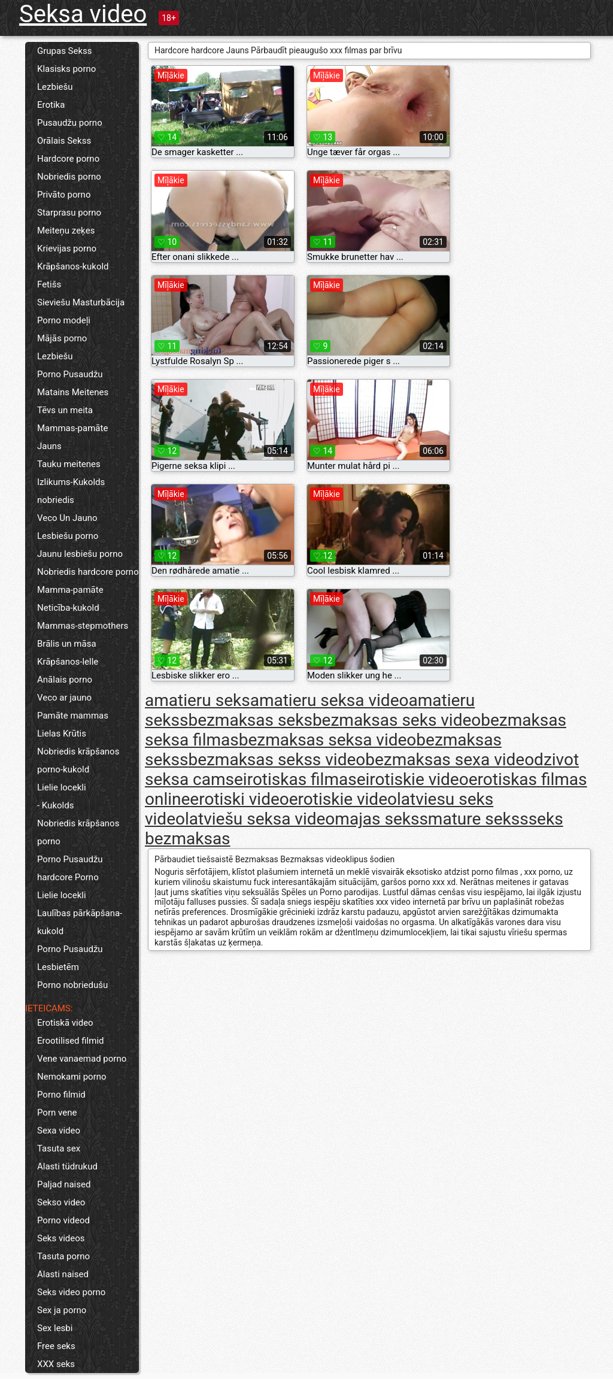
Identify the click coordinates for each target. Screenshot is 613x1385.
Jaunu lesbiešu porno (80, 553)
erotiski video (239, 799)
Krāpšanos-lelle (67, 661)
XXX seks (56, 1364)
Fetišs (49, 284)
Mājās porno (62, 338)
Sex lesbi (54, 1328)
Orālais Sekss (64, 140)
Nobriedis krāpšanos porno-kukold (78, 760)
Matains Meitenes (72, 392)
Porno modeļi (63, 320)
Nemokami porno (72, 1076)
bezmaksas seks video (396, 720)
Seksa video (83, 14)
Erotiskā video (65, 1022)
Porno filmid (61, 1094)
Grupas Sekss (64, 51)
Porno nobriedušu (72, 985)
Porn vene (57, 1112)
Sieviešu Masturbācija (81, 302)
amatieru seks (197, 700)
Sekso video (61, 1202)
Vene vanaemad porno (81, 1058)
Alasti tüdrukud (67, 1166)
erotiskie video (343, 799)
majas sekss (381, 819)
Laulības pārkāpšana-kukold (79, 922)
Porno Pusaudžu (70, 374)
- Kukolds (55, 805)
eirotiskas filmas (295, 779)
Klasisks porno (66, 68)
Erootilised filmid (70, 1040)
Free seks (56, 1346)
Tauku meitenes (69, 464)
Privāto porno (63, 194)
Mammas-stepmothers (82, 625)
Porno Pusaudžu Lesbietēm (70, 958)
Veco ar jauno (64, 697)
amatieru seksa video (329, 700)
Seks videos (61, 1238)
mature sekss (478, 819)
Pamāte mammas (72, 715)
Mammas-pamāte (72, 428)
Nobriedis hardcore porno (88, 571)
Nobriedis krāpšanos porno (78, 832)
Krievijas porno (66, 248)
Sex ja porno (61, 1310)
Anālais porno (64, 679)
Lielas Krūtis (61, 733)
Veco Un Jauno (67, 518)
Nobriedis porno (69, 176)
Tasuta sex (58, 1148)
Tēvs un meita (65, 410)
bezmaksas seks (250, 720)
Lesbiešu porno (67, 536)
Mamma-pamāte (70, 589)
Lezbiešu (55, 86)
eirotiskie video (413, 779)
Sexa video (58, 1130)
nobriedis (55, 500)
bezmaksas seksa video (328, 740)
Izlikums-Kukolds (71, 482)
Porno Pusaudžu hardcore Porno (70, 868)
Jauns (49, 446)
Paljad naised (63, 1184)
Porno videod (63, 1220)
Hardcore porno (68, 158)
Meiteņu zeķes (66, 230)
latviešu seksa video (260, 819)
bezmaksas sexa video (449, 759)
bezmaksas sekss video (276, 759)
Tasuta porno (63, 1256)
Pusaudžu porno (69, 122)
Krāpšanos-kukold (73, 266)
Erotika (51, 104)
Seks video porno (71, 1292)
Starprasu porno (69, 212)
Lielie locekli (61, 787)
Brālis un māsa (66, 643)
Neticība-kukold (68, 607)
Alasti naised (63, 1274)
